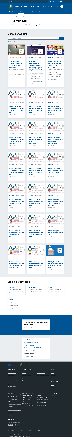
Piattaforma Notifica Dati (27, 395)
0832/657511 (14, 399)
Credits (30, 430)
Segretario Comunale (12, 386)
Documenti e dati (11, 375)
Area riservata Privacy (26, 403)
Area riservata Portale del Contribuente (28, 400)
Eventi (52, 387)
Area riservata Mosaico (26, 397)
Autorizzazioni (25, 377)
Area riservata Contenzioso (27, 405)
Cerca (62, 38)
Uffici (9, 384)
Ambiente (24, 373)
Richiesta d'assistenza (41, 405)
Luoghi (52, 385)
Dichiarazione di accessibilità (42, 397)
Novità (21, 12)
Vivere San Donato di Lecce (38, 12)
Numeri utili (10, 416)
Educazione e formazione (27, 381)
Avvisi (52, 377)
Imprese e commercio (41, 373)
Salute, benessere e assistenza (43, 375)
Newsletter (53, 395)
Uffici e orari (10, 414)
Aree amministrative (12, 373)
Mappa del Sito (40, 430)
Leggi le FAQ (39, 400)
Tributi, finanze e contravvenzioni (43, 378)
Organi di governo (11, 379)
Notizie (52, 373)
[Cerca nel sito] (61, 6)
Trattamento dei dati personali (28, 393)
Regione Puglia (11, 1)
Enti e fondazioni (11, 377)
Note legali (39, 395)
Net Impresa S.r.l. (20, 434)
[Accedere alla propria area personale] (55, 1)
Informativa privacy (41, 393)
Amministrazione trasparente (43, 399)
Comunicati (11, 57)
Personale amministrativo (13, 381)
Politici (9, 382)
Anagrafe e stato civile (26, 375)
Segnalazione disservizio (41, 402)
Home (13, 17)
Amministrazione (13, 12)
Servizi (27, 12)
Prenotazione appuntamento (42, 403)
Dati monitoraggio (11, 430)
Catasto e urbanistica (26, 379)
